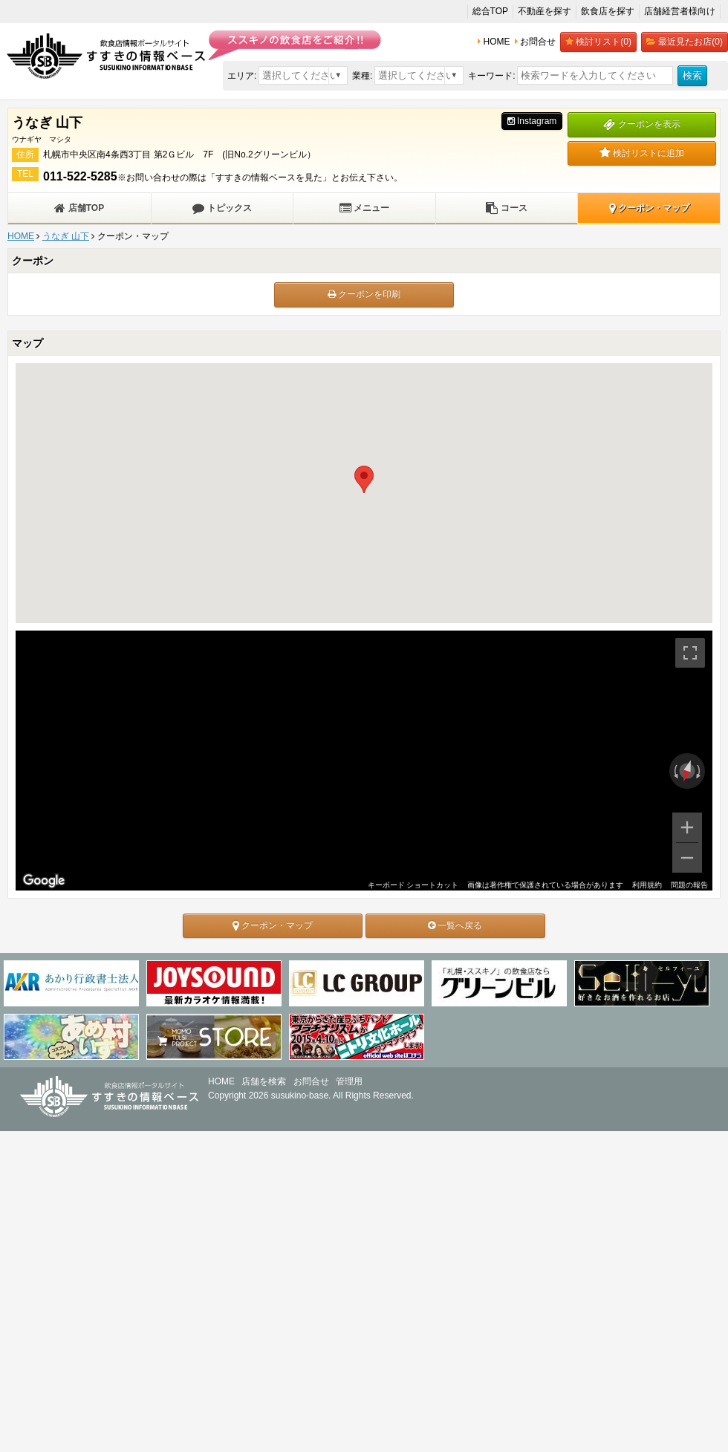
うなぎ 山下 (65, 236)
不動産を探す (544, 11)
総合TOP (490, 11)
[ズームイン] (687, 827)
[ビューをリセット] (687, 771)
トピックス (221, 208)
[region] (364, 761)
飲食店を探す (607, 11)
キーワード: (491, 76)
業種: (362, 76)
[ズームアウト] (687, 858)
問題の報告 (689, 885)
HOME (20, 236)
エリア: (241, 76)
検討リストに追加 (641, 153)
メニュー (364, 208)
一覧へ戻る (455, 925)
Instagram (532, 121)
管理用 (349, 1081)
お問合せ (311, 1081)
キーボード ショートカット (413, 885)
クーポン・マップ (649, 208)
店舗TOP (79, 208)
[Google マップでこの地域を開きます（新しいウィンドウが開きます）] (43, 881)
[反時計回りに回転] (674, 771)
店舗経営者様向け (679, 11)
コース (506, 208)
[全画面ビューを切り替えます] (690, 653)
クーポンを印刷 (364, 294)
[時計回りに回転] (700, 771)
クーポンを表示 (641, 124)
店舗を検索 (263, 1081)
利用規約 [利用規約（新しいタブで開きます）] (647, 885)
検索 (692, 75)
